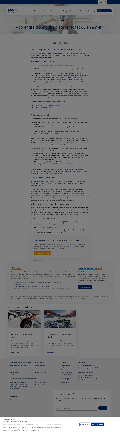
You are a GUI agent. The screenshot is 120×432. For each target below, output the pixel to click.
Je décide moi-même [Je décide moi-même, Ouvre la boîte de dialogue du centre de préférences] (84, 426)
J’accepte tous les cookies (97, 426)
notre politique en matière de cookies (21, 430)
